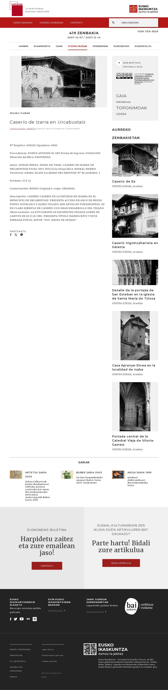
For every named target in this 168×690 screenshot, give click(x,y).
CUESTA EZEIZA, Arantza (23, 129)
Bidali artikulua (121, 563)
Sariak (13, 677)
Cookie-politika (49, 661)
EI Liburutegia (18, 661)
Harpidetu (76, 22)
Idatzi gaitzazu (96, 612)
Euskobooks (121, 46)
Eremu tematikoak (20, 649)
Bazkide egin (56, 610)
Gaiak (59, 46)
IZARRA (121, 114)
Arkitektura (123, 101)
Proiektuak (16, 655)
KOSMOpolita (143, 46)
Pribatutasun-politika (52, 655)
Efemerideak (100, 46)
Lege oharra (48, 649)
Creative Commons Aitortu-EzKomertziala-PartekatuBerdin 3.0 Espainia (144, 78)
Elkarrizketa (42, 46)
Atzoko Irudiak (77, 46)
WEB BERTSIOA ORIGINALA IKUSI (129, 64)
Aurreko (51, 22)
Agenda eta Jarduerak (16, 669)
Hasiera (23, 46)
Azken (22, 22)
